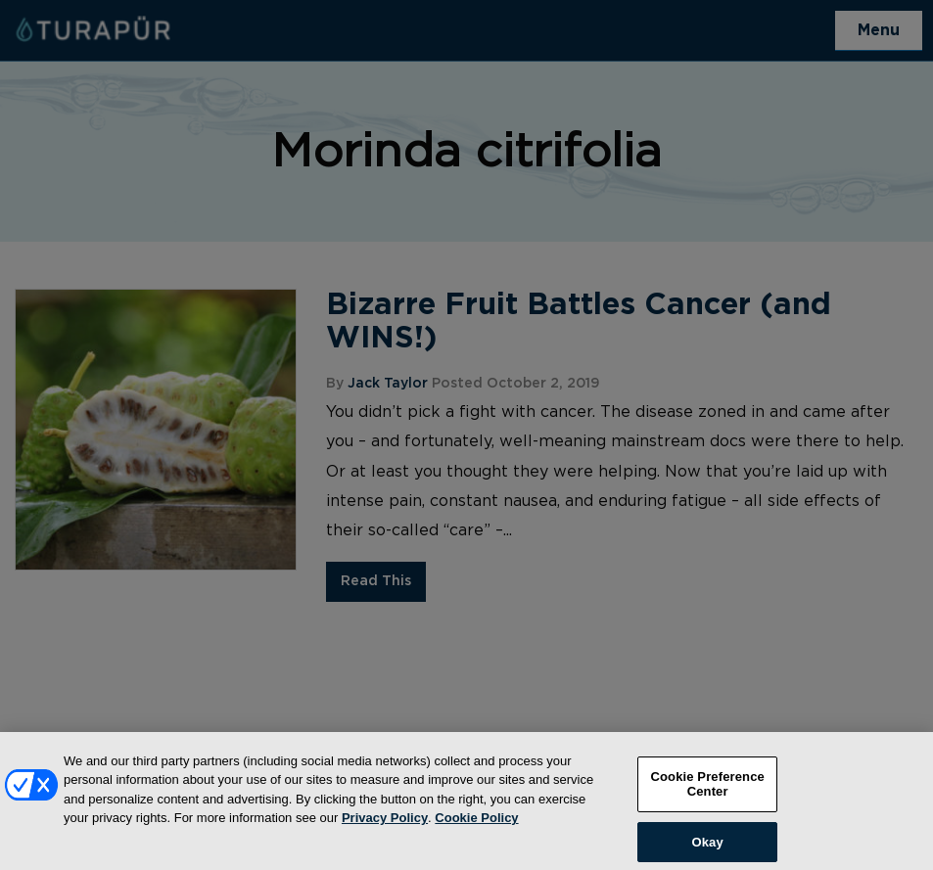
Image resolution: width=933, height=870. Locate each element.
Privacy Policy (385, 824)
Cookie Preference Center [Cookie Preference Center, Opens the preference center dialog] (708, 791)
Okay (707, 849)
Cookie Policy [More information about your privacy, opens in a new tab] (476, 824)
